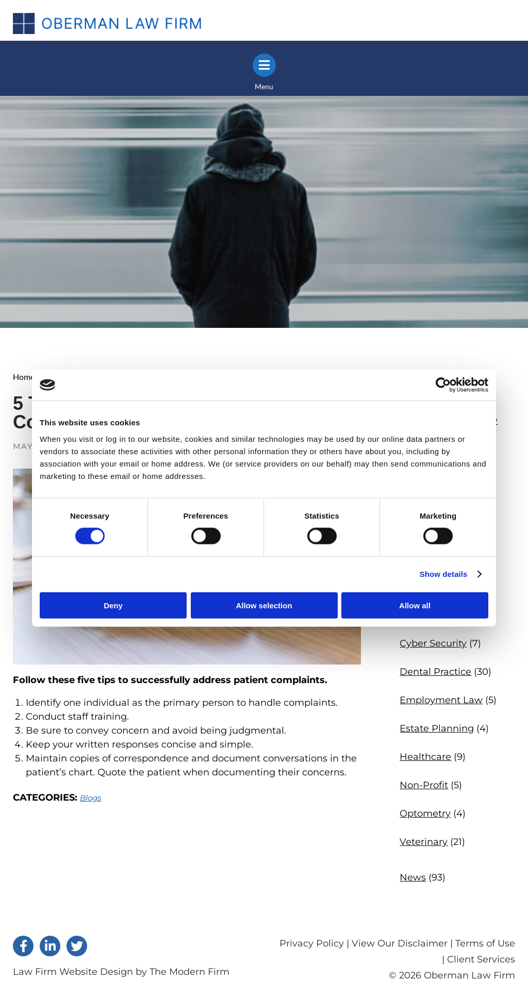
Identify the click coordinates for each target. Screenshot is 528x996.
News (413, 877)
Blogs (90, 798)
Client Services (481, 959)
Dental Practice (435, 671)
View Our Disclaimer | (402, 943)
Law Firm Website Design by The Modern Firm (121, 971)
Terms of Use (485, 943)
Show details (444, 574)
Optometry (425, 813)
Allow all (415, 605)
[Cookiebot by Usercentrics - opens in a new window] (443, 385)
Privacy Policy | (315, 943)
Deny (113, 605)
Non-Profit (424, 785)
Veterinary (424, 842)
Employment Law (441, 700)
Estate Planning (437, 728)
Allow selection (264, 605)
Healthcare (425, 756)
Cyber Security (433, 643)
